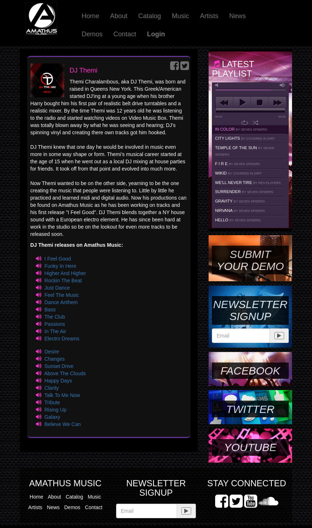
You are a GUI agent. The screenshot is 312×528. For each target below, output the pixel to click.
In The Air (55, 331)
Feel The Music (61, 295)
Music (180, 16)
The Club (54, 317)
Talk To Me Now (62, 395)
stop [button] (259, 103)
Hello (238, 220)
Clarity (51, 388)
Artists (209, 16)
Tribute (52, 402)
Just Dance (57, 288)
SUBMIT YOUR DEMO (250, 260)
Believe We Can (62, 424)
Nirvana (240, 210)
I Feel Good (57, 259)
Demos (92, 34)
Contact (125, 34)
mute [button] (218, 85)
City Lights (245, 138)
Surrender (244, 191)
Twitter (250, 409)
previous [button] (224, 103)
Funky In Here (60, 266)
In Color (241, 129)
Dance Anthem (61, 302)
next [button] (277, 103)
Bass (50, 309)
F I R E (237, 163)
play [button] (242, 103)
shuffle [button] (255, 122)
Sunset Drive (58, 366)
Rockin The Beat (63, 280)
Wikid (238, 173)
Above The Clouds (65, 373)
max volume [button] (283, 85)
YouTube (250, 447)
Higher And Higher (65, 273)
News (237, 16)
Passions (54, 324)
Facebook (250, 371)
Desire (51, 352)
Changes (54, 359)
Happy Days (58, 381)
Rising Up (55, 410)
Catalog (149, 16)
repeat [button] (244, 122)
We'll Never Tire (248, 182)
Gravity (240, 201)
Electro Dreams (61, 338)
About (119, 16)
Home (90, 16)
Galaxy (52, 417)
